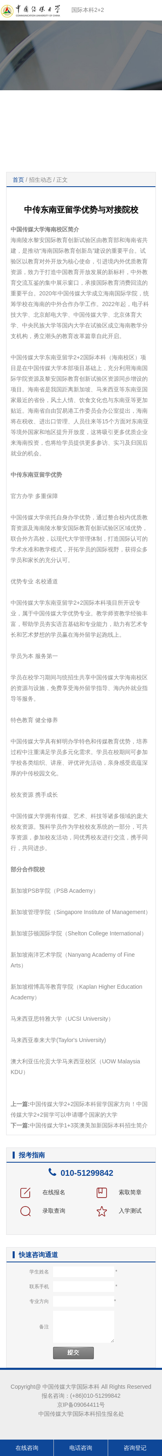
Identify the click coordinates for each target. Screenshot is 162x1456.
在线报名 (42, 1192)
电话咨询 (80, 1448)
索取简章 (119, 1192)
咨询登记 (135, 1448)
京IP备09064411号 (81, 1404)
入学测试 (119, 1210)
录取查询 (42, 1210)
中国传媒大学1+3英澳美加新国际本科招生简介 (89, 1125)
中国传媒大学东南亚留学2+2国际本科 (58, 357)
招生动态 (40, 179)
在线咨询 (27, 1448)
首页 (18, 179)
